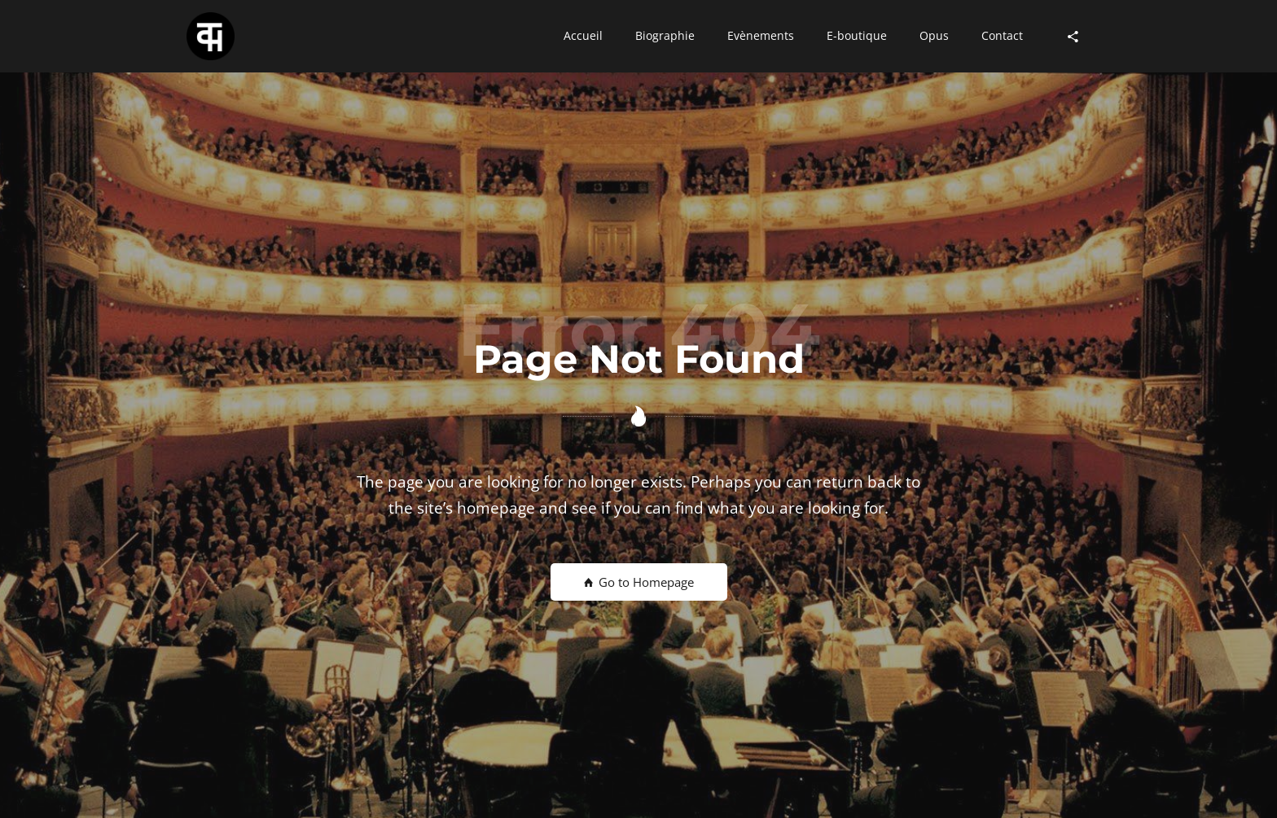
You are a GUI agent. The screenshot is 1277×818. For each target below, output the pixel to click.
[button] (583, 36)
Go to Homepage (639, 582)
